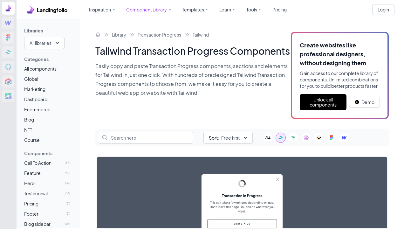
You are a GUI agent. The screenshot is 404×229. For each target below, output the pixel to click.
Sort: (214, 138)
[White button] (364, 102)
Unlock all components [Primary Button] (323, 102)
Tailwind (201, 35)
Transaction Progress (159, 35)
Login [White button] (383, 9)
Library (119, 35)
